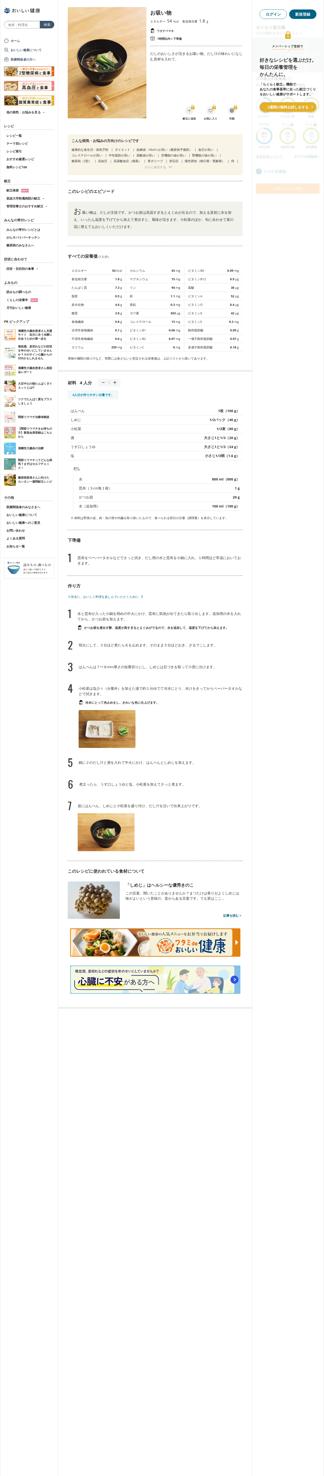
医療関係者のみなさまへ (23, 507)
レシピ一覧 (14, 135)
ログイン (273, 14)
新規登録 (302, 14)
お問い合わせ (15, 530)
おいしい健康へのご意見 (23, 522)
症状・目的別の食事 (20, 269)
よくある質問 (15, 538)
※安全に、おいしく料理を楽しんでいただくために (103, 597)
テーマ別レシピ (17, 143)
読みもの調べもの (18, 292)
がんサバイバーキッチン (23, 237)
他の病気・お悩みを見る (23, 112)
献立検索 (17, 190)
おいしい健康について (26, 50)
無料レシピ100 (16, 167)
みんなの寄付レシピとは (23, 229)
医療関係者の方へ (23, 59)
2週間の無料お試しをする (288, 107)
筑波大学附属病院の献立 (23, 198)
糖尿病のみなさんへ (20, 245)
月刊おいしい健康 (18, 308)
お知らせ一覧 (15, 546)
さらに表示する (155, 167)
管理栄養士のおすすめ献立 (24, 206)
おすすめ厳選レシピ (20, 159)
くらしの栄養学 (22, 300)
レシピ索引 (14, 151)
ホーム (15, 41)
